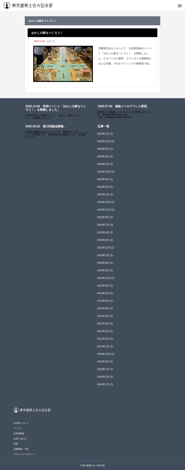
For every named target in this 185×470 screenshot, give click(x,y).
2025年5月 (103, 148)
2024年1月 (103, 194)
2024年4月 (103, 186)
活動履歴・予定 (21, 449)
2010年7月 (103, 369)
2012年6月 (103, 308)
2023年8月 (103, 217)
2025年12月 (104, 141)
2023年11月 (104, 209)
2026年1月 (103, 133)
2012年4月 (103, 315)
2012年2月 (103, 331)
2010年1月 (103, 384)
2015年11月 (104, 278)
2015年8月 (103, 285)
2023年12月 (104, 202)
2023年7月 (103, 224)
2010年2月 (103, 376)
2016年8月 (103, 262)
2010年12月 (104, 353)
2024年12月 (104, 171)
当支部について (21, 423)
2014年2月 (103, 293)
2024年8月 (103, 179)
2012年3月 (103, 323)
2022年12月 (104, 247)
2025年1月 (103, 164)
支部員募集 (19, 433)
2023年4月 (103, 232)
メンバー (18, 428)
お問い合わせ (20, 438)
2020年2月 (103, 255)
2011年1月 (103, 346)
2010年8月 (103, 361)
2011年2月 (103, 338)
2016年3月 (103, 270)
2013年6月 (103, 300)
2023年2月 (103, 240)
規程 (16, 444)
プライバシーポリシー (24, 454)
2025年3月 (103, 156)
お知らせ (50, 41)
